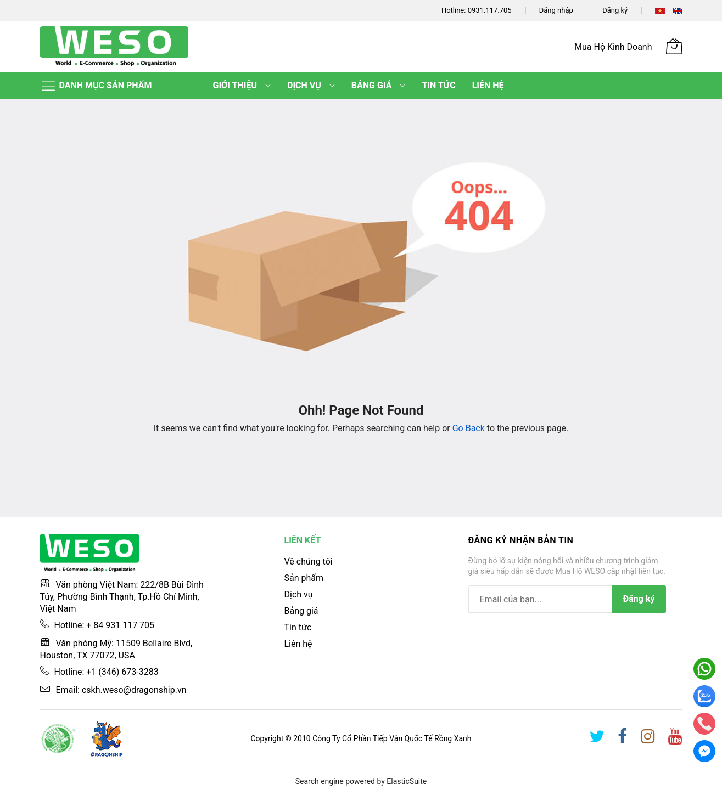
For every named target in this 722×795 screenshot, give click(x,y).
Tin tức (298, 627)
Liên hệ (298, 644)
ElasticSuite (407, 781)
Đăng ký (615, 10)
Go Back (468, 428)
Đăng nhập (556, 10)
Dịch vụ (298, 594)
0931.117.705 (490, 10)
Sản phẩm (304, 578)
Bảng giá (301, 611)
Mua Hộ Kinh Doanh (613, 47)
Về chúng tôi (308, 561)
